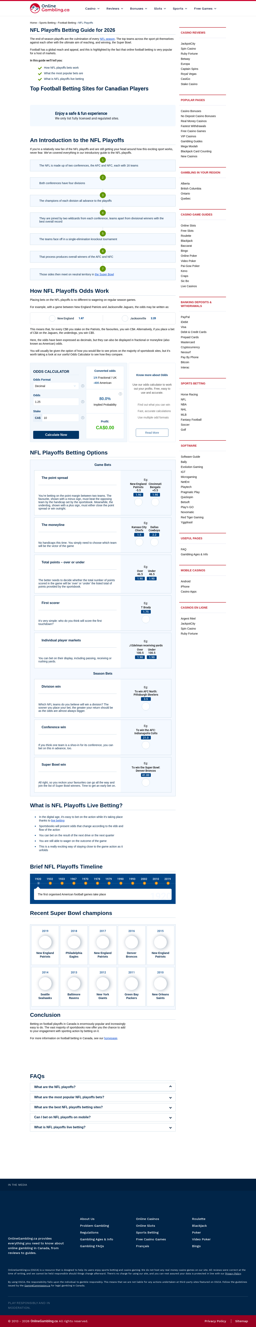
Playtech (186, 486)
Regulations (89, 1232)
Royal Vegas (189, 73)
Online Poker (189, 255)
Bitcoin (185, 362)
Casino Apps (189, 591)
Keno (184, 271)
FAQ (183, 549)
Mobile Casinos (193, 570)
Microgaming (189, 476)
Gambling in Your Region (200, 172)
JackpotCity (188, 43)
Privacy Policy (233, 1273)
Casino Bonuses (191, 111)
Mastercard (188, 342)
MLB (184, 414)
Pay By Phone (190, 357)
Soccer (185, 424)
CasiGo (185, 78)
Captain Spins (189, 68)
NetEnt (185, 481)
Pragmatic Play (190, 492)
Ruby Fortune (189, 53)
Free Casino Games (193, 131)
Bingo (184, 250)
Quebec (186, 198)
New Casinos (189, 156)
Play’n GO (187, 507)
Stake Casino (189, 84)
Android (185, 581)
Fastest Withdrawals (193, 126)
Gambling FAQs (92, 1246)
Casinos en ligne (194, 607)
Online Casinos (147, 1219)
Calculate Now (56, 434)
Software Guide (190, 456)
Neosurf (186, 352)
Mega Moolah (189, 146)
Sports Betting (193, 383)
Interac (185, 367)
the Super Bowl (104, 274)
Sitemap (241, 1321)
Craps (184, 276)
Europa (185, 63)
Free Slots (187, 230)
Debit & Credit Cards (193, 332)
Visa (183, 327)
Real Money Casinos (194, 121)
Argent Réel (188, 618)
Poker (196, 1232)
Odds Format (56, 384)
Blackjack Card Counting (196, 151)
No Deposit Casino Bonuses (198, 116)
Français (142, 1246)
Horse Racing (189, 394)
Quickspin (187, 497)
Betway (185, 58)
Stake (56, 416)
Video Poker (188, 261)
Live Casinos (189, 286)
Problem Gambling (94, 1226)
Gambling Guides (191, 141)
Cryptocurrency (190, 347)
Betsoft (185, 502)
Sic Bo (185, 281)
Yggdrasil (186, 522)
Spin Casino (188, 48)
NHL (183, 409)
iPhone (185, 586)
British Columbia (191, 188)
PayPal (185, 317)
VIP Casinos (188, 136)
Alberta (185, 183)
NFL (183, 399)
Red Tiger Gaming (192, 517)
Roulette (186, 235)
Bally (184, 461)
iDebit (184, 322)
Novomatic (187, 512)
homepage (110, 1038)
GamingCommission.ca (37, 1285)
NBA (184, 404)
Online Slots (188, 225)
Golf (183, 429)
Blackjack (187, 240)
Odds (56, 400)
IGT (183, 471)
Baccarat (186, 245)
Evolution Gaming (192, 466)
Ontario (185, 193)
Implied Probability (105, 401)
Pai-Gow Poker (190, 266)
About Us (87, 1219)
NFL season (107, 38)
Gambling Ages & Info (194, 554)
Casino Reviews (193, 32)
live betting (58, 820)
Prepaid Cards (190, 337)
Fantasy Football (191, 419)
